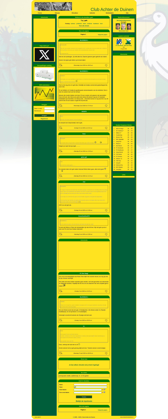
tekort (84, 23)
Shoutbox (75, 13)
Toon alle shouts (84, 26)
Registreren (44, 118)
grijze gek (84, 157)
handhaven (96, 23)
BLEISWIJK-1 (84, 40)
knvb (101, 23)
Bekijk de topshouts (84, 401)
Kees (84, 134)
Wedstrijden (110, 13)
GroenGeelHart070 (84, 216)
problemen (79, 23)
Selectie (92, 13)
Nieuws (57, 13)
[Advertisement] (44, 30)
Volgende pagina (102, 34)
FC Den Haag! (84, 273)
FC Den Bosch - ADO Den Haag (124, 45)
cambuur (73, 23)
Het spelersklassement (124, 20)
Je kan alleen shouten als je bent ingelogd (84, 365)
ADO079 (84, 111)
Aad (84, 182)
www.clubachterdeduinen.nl (126, 417)
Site (127, 13)
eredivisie (89, 23)
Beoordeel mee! (123, 31)
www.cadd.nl (38, 417)
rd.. (84, 326)
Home (40, 13)
